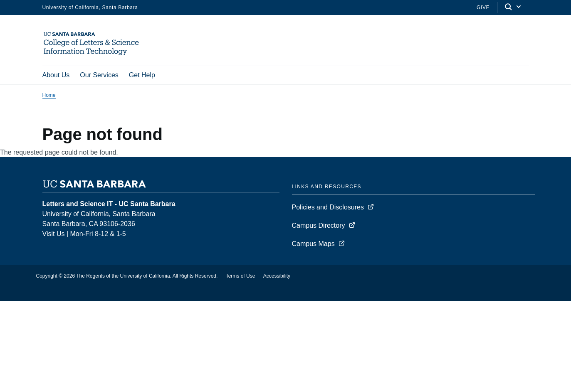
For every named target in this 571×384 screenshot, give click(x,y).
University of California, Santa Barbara (90, 7)
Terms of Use (240, 277)
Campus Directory (318, 226)
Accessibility (276, 277)
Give (483, 7)
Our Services (99, 75)
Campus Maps (313, 244)
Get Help (142, 75)
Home (49, 96)
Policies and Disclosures (328, 208)
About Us (56, 75)
